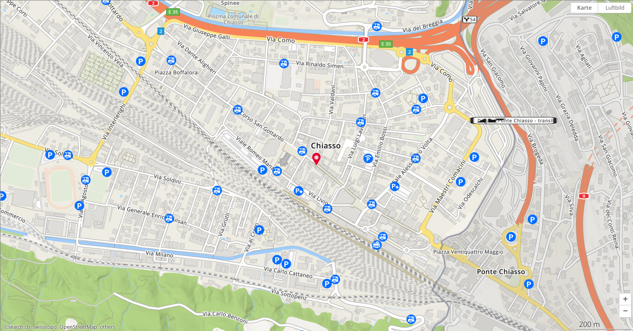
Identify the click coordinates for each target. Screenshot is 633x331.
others (107, 327)
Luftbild (615, 7)
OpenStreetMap (78, 327)
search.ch (19, 327)
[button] (625, 299)
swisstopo (45, 327)
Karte (584, 7)
